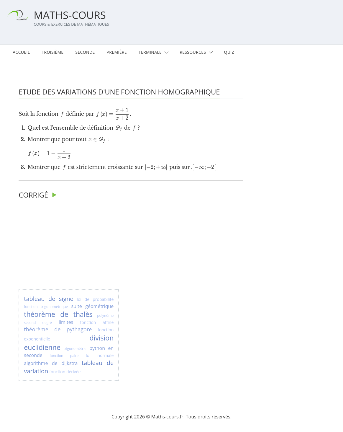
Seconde (85, 52)
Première (117, 52)
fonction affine (97, 322)
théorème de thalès (58, 314)
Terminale (150, 52)
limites (66, 322)
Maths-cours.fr (167, 416)
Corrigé (33, 195)
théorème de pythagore (58, 329)
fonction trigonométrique (46, 306)
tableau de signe (48, 299)
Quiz (229, 52)
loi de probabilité (95, 299)
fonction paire (64, 355)
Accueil (21, 52)
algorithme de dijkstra (51, 363)
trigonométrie (74, 348)
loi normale (100, 355)
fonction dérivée (65, 371)
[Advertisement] (69, 245)
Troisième (52, 52)
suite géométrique (92, 306)
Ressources (193, 52)
